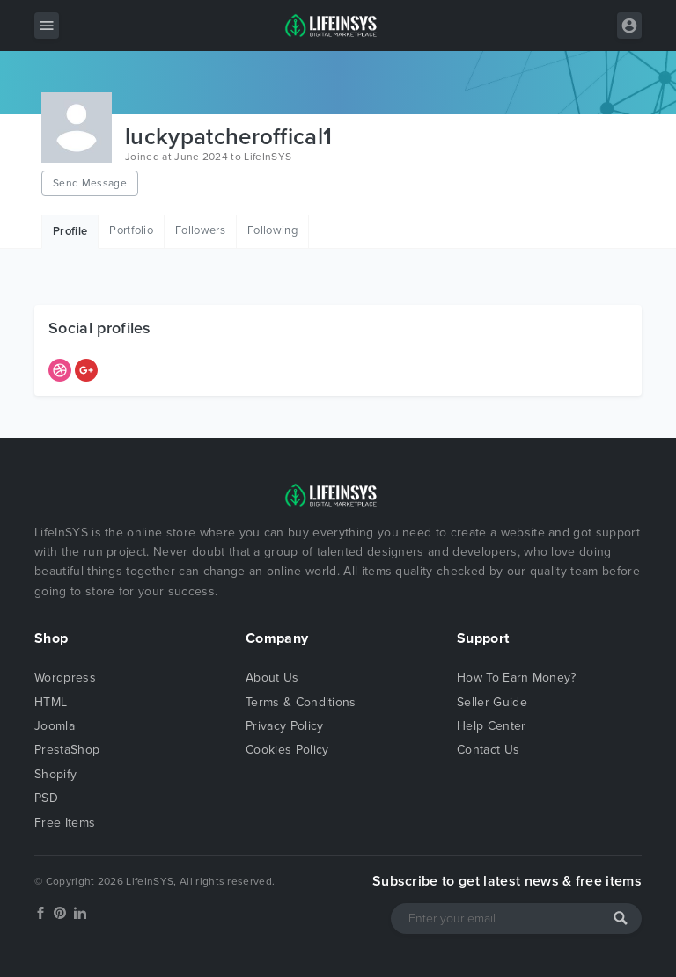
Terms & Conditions (301, 702)
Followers (200, 230)
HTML (50, 702)
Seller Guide (492, 702)
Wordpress (65, 677)
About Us (272, 677)
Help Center (491, 725)
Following (272, 230)
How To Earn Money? (517, 677)
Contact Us (488, 749)
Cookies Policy (287, 749)
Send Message (90, 183)
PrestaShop (66, 749)
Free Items (64, 822)
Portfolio (131, 230)
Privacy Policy (284, 725)
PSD (46, 798)
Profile (70, 231)
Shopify (55, 774)
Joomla (54, 725)
